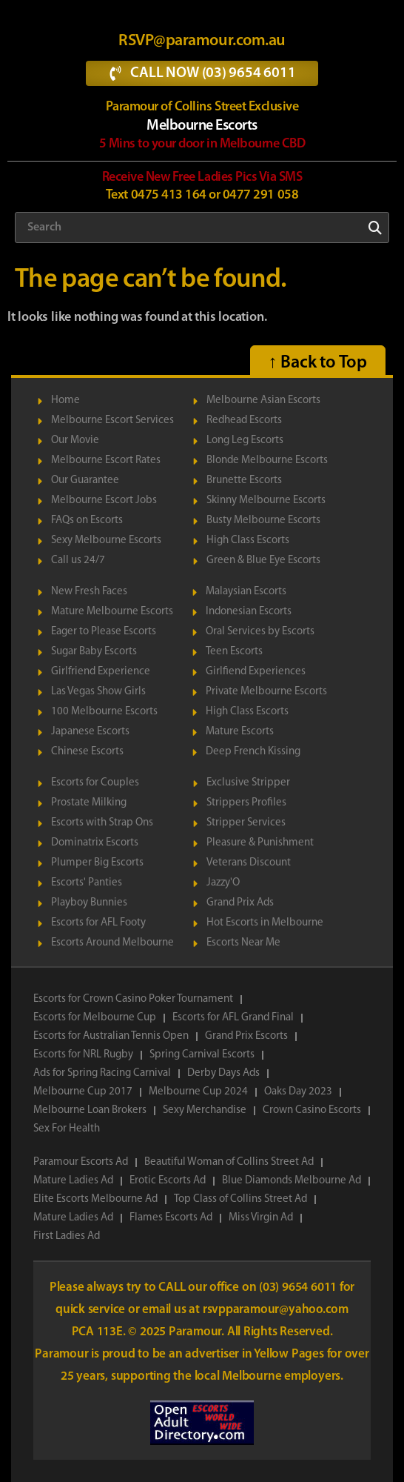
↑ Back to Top (318, 363)
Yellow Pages (290, 1354)
